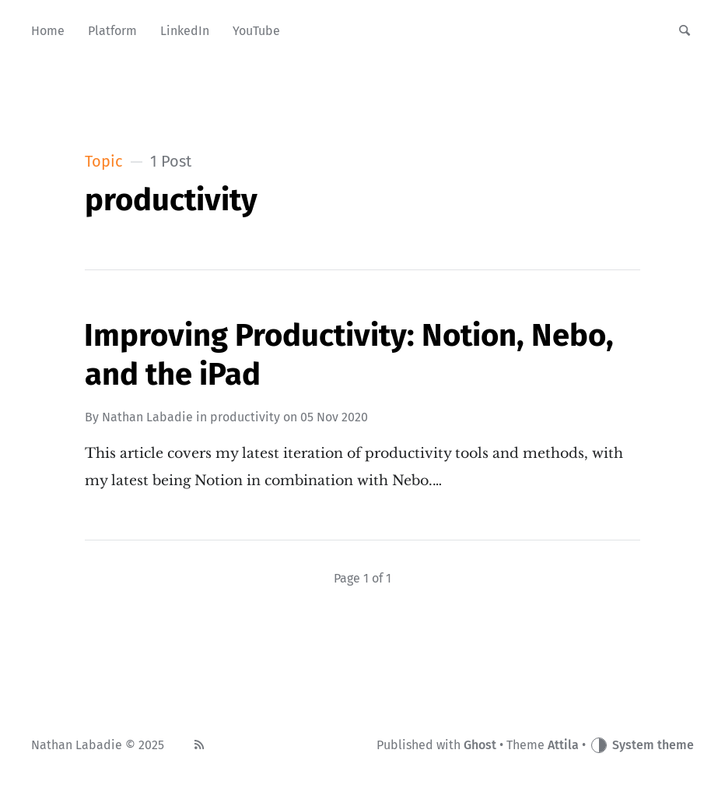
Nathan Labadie (147, 417)
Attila (563, 744)
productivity (245, 417)
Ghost (480, 744)
